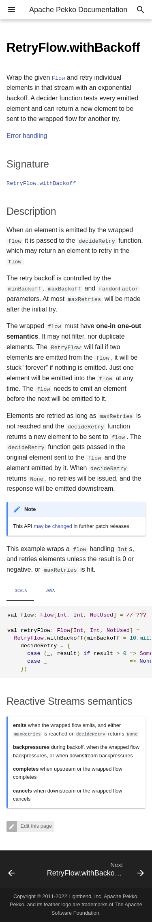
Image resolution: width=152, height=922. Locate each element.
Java (50, 591)
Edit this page (35, 826)
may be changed (53, 526)
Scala (21, 591)
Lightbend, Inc (85, 896)
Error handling (26, 135)
